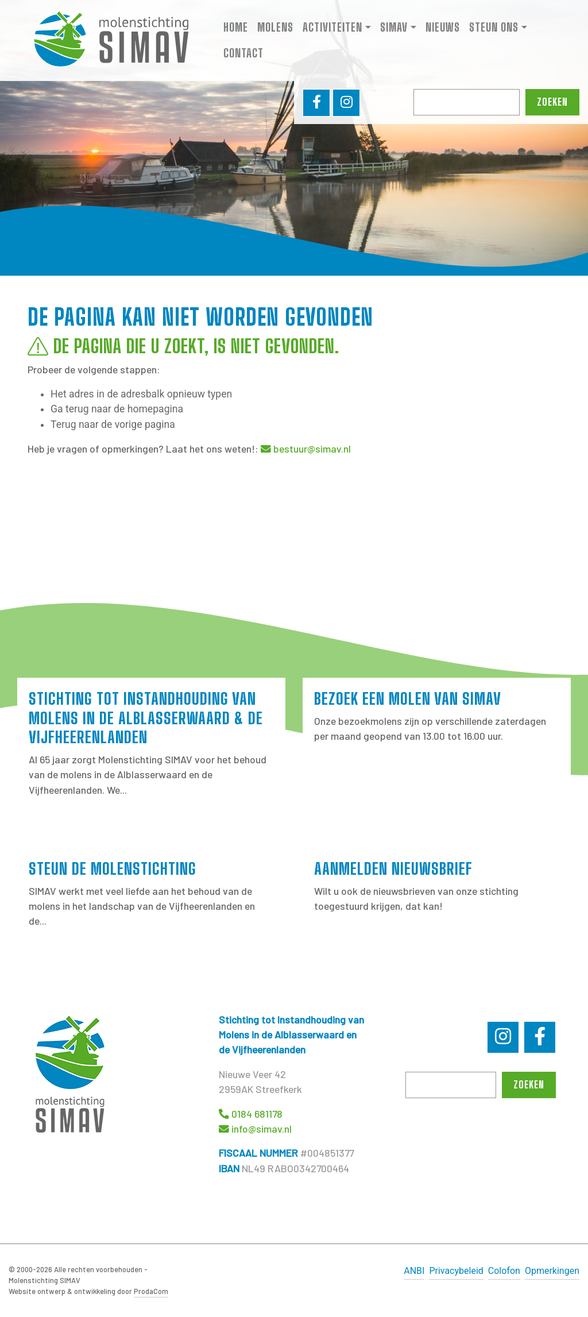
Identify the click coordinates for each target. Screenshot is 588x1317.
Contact (243, 54)
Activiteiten (332, 28)
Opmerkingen (552, 1270)
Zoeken (552, 104)
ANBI (414, 1270)
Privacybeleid (456, 1270)
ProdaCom (151, 1291)
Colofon (504, 1270)
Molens (275, 28)
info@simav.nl (261, 1128)
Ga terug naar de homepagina (117, 409)
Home (235, 28)
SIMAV (394, 28)
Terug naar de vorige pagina (113, 424)
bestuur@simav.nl (312, 448)
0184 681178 (257, 1113)
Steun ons (494, 28)
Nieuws (442, 28)
